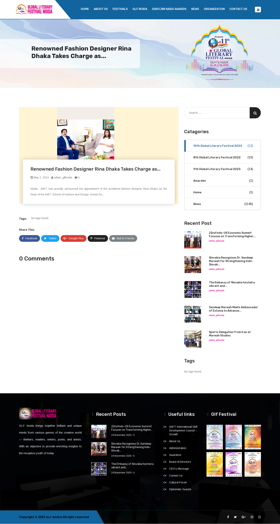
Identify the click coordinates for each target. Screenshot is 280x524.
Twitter (50, 238)
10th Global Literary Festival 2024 (223, 146)
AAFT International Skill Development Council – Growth (183, 430)
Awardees (175, 455)
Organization (214, 9)
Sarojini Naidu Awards (169, 9)
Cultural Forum (178, 482)
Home (85, 9)
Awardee (223, 181)
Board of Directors (180, 462)
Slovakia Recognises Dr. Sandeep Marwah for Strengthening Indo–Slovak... (231, 261)
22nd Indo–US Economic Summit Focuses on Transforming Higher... (232, 234)
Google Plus (73, 238)
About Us (101, 9)
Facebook (29, 238)
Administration (177, 448)
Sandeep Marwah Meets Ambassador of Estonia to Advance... (233, 309)
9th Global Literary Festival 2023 (223, 169)
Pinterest (97, 238)
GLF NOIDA (140, 9)
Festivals (120, 9)
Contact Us (238, 9)
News (195, 9)
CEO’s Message (179, 468)
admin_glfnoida (61, 177)
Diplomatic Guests (180, 489)
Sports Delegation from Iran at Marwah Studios (230, 334)
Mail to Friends (123, 238)
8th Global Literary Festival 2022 (223, 158)
